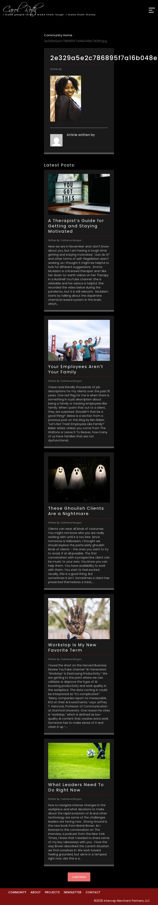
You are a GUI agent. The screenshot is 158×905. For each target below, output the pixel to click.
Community (17, 892)
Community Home (58, 35)
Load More (79, 877)
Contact (93, 892)
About (35, 892)
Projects (52, 892)
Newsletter (72, 892)
